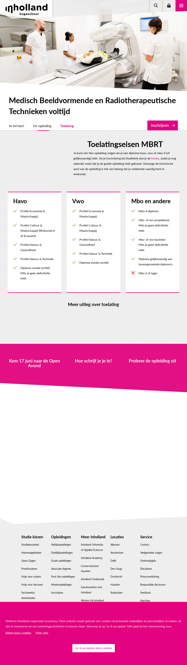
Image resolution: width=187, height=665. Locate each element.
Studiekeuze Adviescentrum (29, 598)
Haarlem (115, 574)
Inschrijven (160, 125)
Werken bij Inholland (92, 589)
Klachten (145, 590)
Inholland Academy (91, 547)
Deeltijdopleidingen (62, 542)
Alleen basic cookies (18, 632)
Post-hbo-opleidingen (63, 566)
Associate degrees (61, 558)
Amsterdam (116, 542)
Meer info (42, 632)
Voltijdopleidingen (61, 534)
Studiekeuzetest (30, 534)
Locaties (117, 526)
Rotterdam (116, 582)
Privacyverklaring (149, 566)
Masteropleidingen (61, 574)
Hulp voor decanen (32, 574)
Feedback (145, 582)
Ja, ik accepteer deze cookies (93, 648)
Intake (15, 158)
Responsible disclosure (152, 574)
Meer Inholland (93, 526)
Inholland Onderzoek (92, 568)
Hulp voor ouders (31, 566)
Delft (113, 550)
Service (146, 526)
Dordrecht (116, 566)
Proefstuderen (29, 558)
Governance (87, 597)
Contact (144, 534)
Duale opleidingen (61, 550)
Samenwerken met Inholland (91, 579)
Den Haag (116, 558)
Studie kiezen (32, 526)
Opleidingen (61, 526)
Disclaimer (146, 558)
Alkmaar (115, 534)
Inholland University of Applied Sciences (92, 537)
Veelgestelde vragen (151, 542)
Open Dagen (28, 550)
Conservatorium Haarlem (90, 558)
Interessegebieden (31, 542)
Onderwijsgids (148, 550)
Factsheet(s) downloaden (28, 584)
